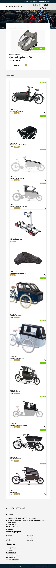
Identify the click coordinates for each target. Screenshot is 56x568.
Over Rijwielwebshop (12, 548)
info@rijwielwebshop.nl (14, 527)
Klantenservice (10, 557)
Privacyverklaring (11, 552)
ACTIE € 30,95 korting (38, 48)
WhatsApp (11, 529)
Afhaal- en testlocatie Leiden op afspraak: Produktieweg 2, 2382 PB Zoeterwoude (27, 521)
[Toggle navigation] (49, 8)
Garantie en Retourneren (13, 559)
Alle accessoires (13, 28)
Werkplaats (9, 550)
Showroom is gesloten (31, 1)
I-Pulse (31, 566)
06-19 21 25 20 (42, 5)
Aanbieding (43, 82)
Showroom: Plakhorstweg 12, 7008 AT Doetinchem (22, 518)
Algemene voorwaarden (13, 555)
